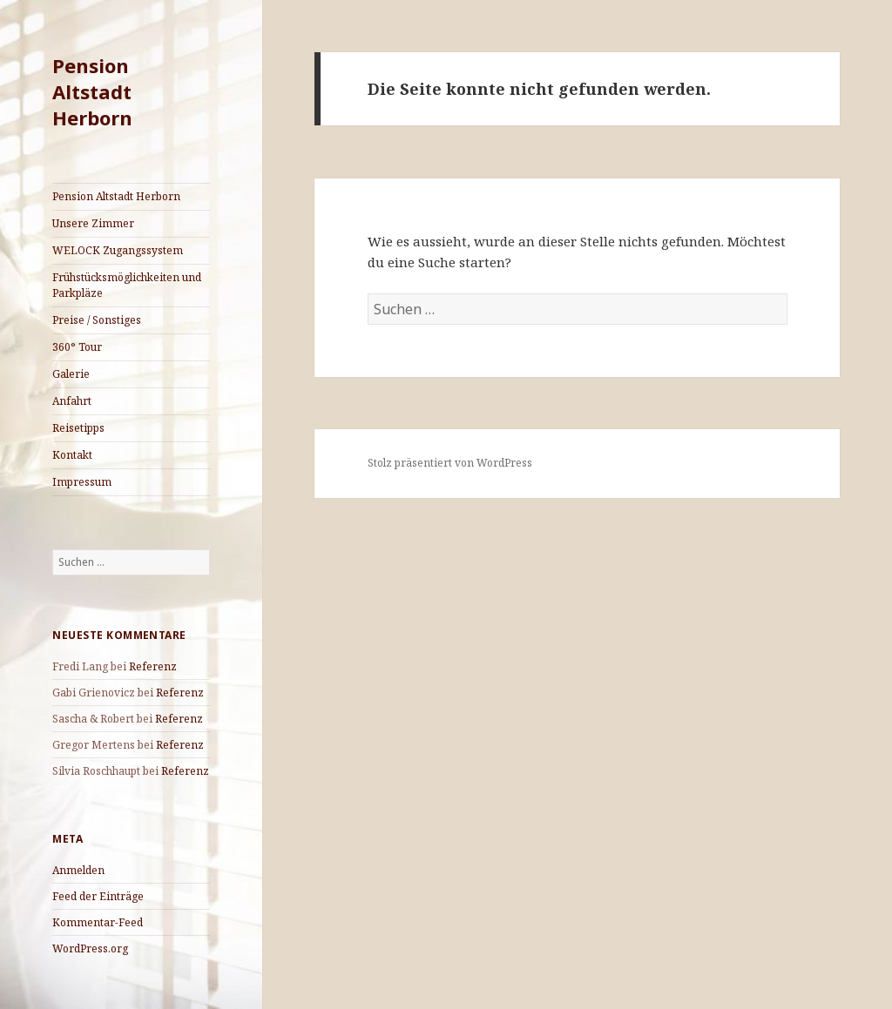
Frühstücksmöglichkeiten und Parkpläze (126, 285)
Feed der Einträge (98, 896)
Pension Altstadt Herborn (92, 91)
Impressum (82, 481)
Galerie (71, 374)
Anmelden (78, 870)
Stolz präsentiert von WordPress (450, 462)
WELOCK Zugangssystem (117, 250)
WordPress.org (90, 948)
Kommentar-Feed (97, 922)
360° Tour (77, 347)
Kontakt (72, 454)
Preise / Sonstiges (96, 320)
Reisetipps (78, 427)
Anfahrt (71, 401)
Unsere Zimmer (93, 223)
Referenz (153, 666)
